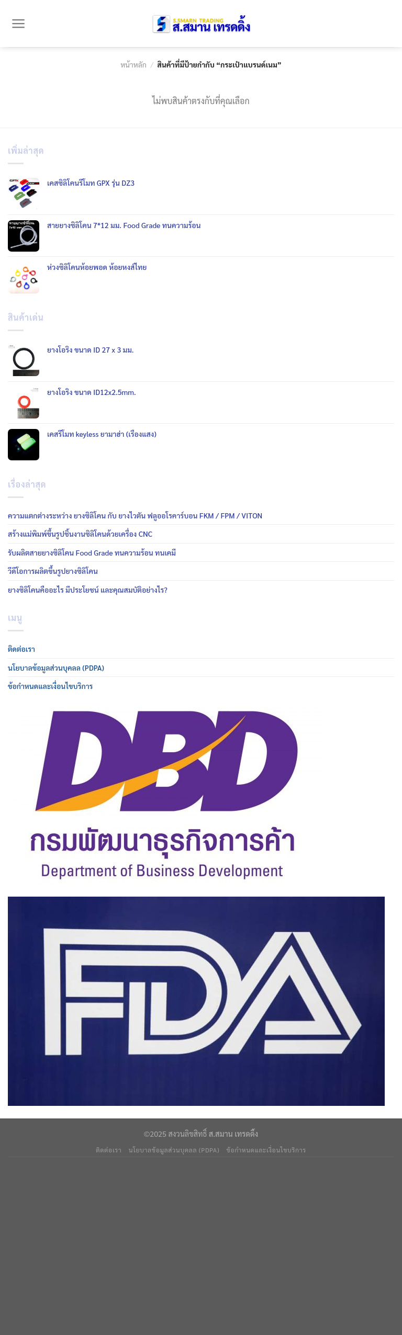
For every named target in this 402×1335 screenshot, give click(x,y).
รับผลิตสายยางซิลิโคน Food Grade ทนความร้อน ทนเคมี (92, 552)
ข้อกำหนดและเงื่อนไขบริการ (50, 686)
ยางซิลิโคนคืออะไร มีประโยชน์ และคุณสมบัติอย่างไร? (88, 589)
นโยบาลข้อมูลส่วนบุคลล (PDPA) (56, 667)
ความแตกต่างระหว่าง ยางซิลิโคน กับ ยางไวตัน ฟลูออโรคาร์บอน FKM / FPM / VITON (135, 515)
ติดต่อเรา (21, 648)
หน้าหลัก (133, 64)
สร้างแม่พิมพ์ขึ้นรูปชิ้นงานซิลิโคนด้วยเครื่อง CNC (80, 533)
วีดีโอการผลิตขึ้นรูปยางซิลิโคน (53, 570)
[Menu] (18, 24)
